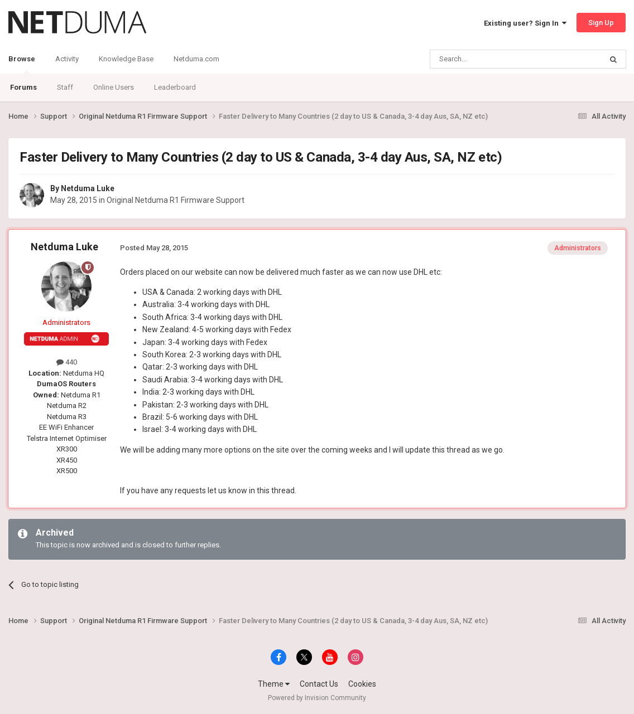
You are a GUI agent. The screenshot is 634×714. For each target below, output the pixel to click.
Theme (274, 683)
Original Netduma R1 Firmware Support (175, 200)
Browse (21, 64)
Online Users (113, 87)
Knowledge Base (126, 59)
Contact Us (319, 683)
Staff (65, 87)
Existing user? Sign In (525, 23)
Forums (23, 87)
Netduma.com (196, 59)
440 (66, 362)
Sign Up (601, 22)
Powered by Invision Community (317, 698)
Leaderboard (175, 87)
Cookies (362, 683)
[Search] (489, 59)
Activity (67, 59)
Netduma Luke (87, 188)
